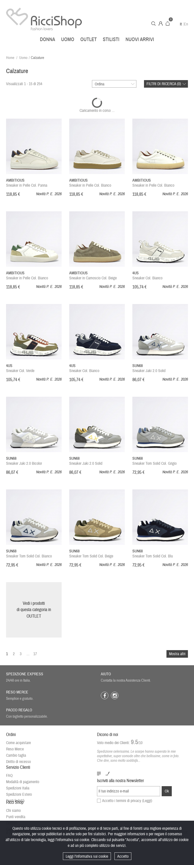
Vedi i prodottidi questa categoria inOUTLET (34, 610)
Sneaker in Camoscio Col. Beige (93, 276)
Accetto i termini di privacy (127, 805)
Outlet (88, 39)
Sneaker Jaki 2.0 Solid (148, 368)
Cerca (153, 23)
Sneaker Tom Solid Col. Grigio (154, 461)
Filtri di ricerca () (164, 83)
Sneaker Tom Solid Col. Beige (91, 554)
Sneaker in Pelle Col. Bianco (90, 183)
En (186, 24)
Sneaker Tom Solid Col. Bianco (29, 554)
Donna (47, 39)
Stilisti (111, 39)
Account (161, 23)
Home (10, 57)
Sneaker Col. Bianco (147, 276)
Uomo (67, 39)
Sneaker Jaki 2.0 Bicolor (24, 461)
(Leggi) (147, 805)
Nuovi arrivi (140, 39)
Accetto (123, 856)
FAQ (9, 780)
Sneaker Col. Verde (20, 368)
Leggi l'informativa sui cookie (87, 856)
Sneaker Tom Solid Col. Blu (152, 554)
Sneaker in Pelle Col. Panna (26, 183)
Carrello (167, 23)
